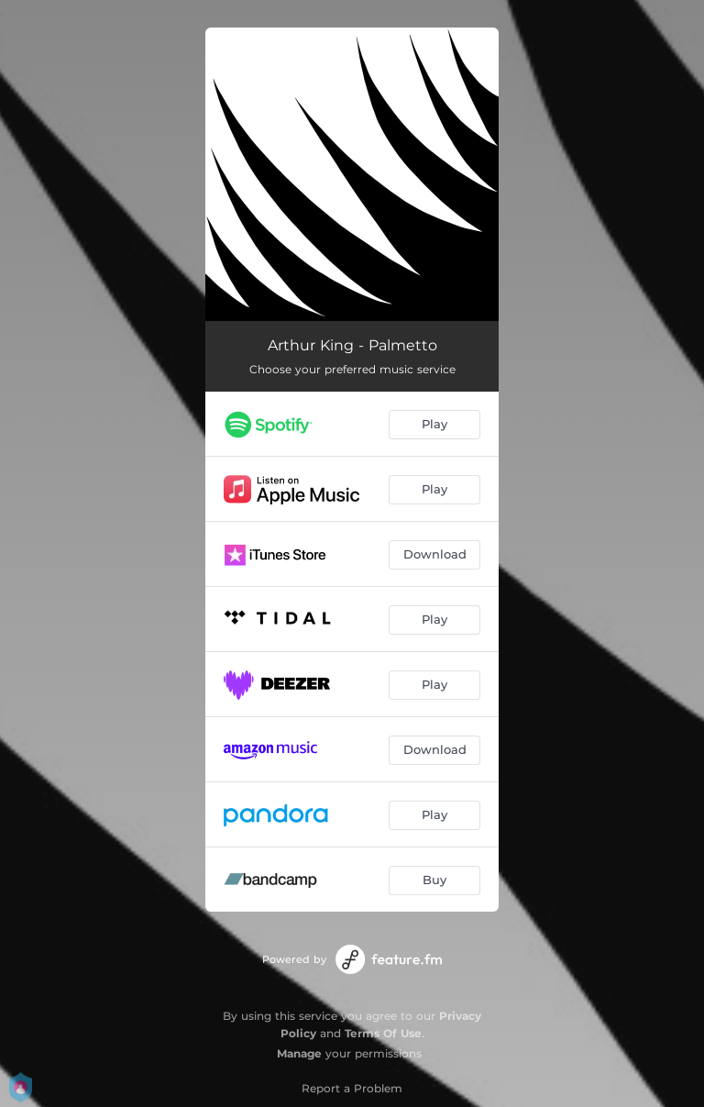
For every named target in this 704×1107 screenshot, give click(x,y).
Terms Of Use (383, 1033)
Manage (299, 1053)
